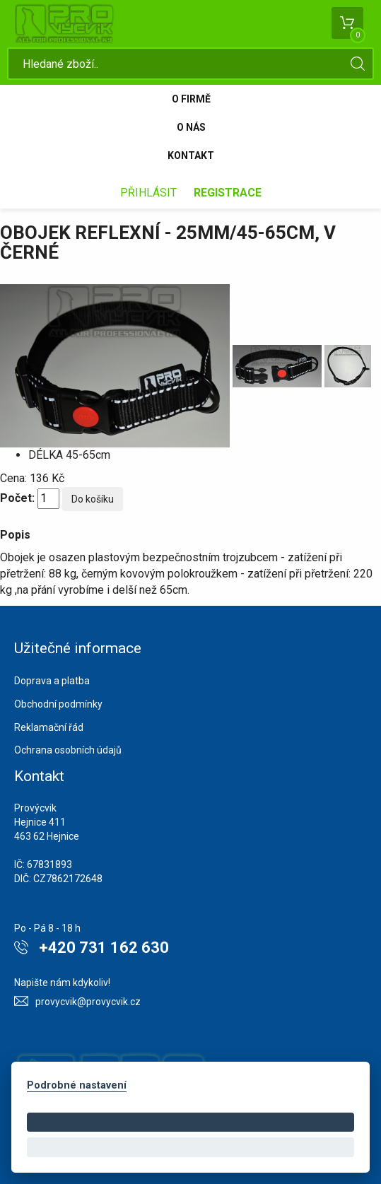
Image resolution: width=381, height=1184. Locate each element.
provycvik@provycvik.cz (88, 1001)
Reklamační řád (48, 727)
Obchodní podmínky (58, 704)
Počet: (17, 498)
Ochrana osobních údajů (68, 750)
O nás (191, 127)
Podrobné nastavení (77, 1085)
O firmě (191, 99)
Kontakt (191, 155)
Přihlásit (148, 192)
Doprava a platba (52, 680)
